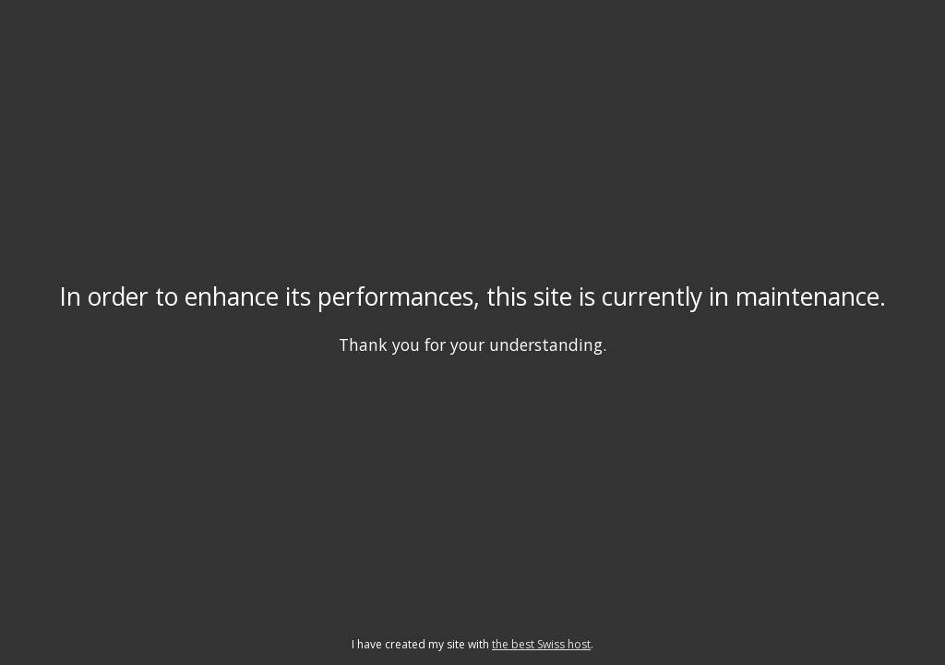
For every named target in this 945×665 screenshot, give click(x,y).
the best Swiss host (541, 644)
